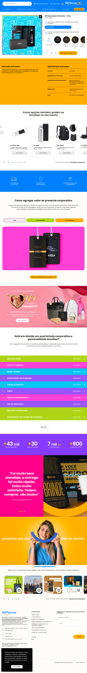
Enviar (79, 637)
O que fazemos (36, 618)
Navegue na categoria (77, 162)
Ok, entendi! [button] (16, 666)
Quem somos (35, 615)
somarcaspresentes (43, 567)
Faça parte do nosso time (39, 631)
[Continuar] (8, 599)
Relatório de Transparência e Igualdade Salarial (40, 625)
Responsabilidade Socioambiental (41, 622)
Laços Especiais (40, 221)
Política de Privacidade (79, 663)
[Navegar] (20, 512)
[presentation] (68, 631)
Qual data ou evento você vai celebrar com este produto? (65, 22)
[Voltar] (4, 599)
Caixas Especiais (69, 221)
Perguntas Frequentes (38, 620)
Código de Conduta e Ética (39, 633)
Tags (14, 221)
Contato (34, 638)
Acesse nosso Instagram (77, 599)
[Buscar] (52, 4)
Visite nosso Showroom (38, 628)
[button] (12, 162)
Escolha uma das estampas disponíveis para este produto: (65, 32)
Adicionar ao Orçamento (70, 53)
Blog (33, 640)
